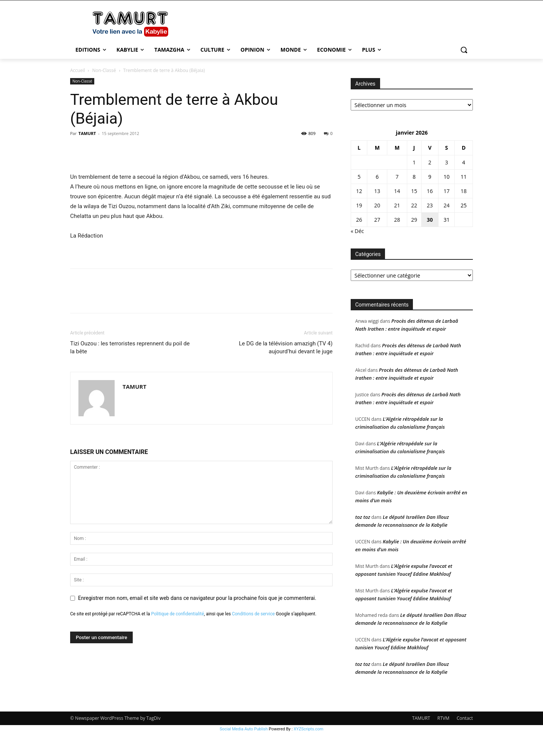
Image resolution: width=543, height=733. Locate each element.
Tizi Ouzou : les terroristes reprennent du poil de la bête (130, 347)
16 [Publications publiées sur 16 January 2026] (430, 191)
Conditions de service (253, 613)
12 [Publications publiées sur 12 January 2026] (359, 191)
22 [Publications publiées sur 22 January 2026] (414, 205)
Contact (465, 718)
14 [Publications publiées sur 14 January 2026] (397, 191)
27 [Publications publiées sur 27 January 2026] (377, 219)
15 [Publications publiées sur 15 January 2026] (414, 191)
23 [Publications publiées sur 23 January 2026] (430, 205)
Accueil (77, 70)
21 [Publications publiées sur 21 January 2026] (397, 205)
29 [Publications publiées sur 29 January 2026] (414, 219)
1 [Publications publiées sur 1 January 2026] (414, 162)
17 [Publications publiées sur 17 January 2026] (446, 191)
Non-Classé (104, 70)
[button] (464, 50)
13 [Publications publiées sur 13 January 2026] (377, 191)
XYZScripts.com (309, 729)
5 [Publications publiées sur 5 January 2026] (358, 176)
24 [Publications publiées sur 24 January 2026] (446, 205)
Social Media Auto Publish (244, 729)
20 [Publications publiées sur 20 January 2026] (377, 205)
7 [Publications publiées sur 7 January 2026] (397, 176)
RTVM (443, 718)
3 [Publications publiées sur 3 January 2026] (446, 162)
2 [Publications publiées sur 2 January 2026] (429, 162)
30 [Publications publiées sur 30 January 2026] (430, 219)
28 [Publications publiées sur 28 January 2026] (397, 219)
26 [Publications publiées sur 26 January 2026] (359, 219)
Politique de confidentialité (177, 613)
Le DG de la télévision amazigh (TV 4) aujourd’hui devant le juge (286, 347)
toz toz (362, 517)
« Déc (357, 231)
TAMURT (87, 133)
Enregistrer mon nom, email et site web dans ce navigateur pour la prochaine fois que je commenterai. (197, 598)
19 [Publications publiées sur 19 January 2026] (359, 205)
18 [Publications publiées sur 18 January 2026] (464, 191)
